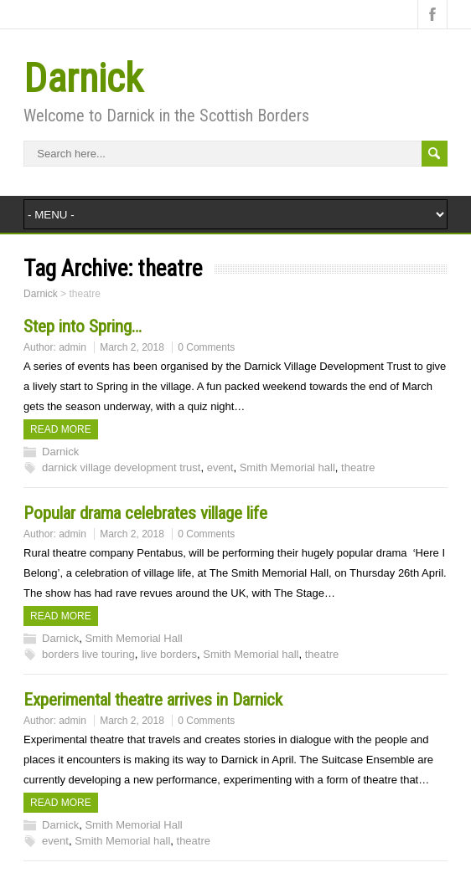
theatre (358, 467)
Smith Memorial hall (287, 467)
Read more (60, 429)
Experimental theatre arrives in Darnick (152, 700)
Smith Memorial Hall (133, 638)
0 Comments (206, 347)
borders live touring (88, 654)
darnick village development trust (121, 467)
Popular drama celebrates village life (145, 513)
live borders (169, 654)
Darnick (83, 78)
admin (72, 347)
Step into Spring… (82, 326)
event (220, 467)
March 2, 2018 (132, 347)
